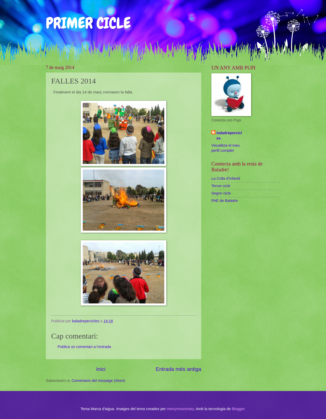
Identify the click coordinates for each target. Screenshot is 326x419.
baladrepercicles (229, 135)
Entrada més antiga (178, 369)
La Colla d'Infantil (225, 178)
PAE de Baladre (224, 201)
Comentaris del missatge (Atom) (98, 381)
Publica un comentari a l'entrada (84, 347)
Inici (100, 369)
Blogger (238, 409)
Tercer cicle (220, 186)
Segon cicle (221, 193)
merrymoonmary (180, 409)
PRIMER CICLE (88, 23)
